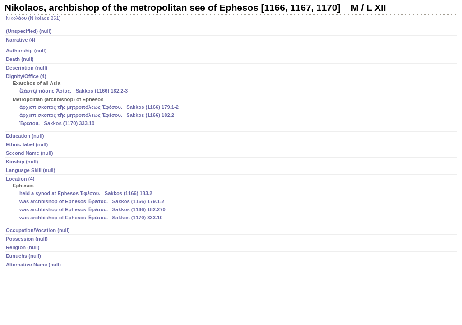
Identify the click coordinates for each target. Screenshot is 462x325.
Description (26, 67)
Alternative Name (33, 264)
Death (20, 59)
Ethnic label (27, 144)
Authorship (26, 50)
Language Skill (30, 170)
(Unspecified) (28, 31)
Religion (23, 247)
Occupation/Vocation (38, 230)
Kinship (22, 161)
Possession (27, 238)
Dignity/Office (231, 101)
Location (231, 199)
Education (25, 136)
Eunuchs (23, 256)
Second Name (29, 153)
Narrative (20, 39)
